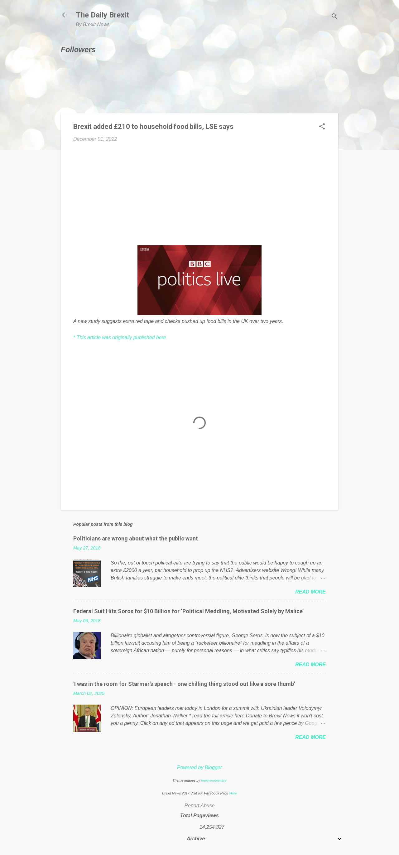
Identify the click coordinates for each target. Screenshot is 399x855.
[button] (322, 127)
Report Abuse (199, 805)
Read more (310, 591)
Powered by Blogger (199, 767)
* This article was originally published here (119, 337)
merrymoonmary (213, 780)
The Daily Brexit (102, 15)
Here (233, 793)
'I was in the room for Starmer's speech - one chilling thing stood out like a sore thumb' (184, 684)
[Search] (334, 17)
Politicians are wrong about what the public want (135, 538)
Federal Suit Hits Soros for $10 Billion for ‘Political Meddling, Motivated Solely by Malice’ (188, 611)
